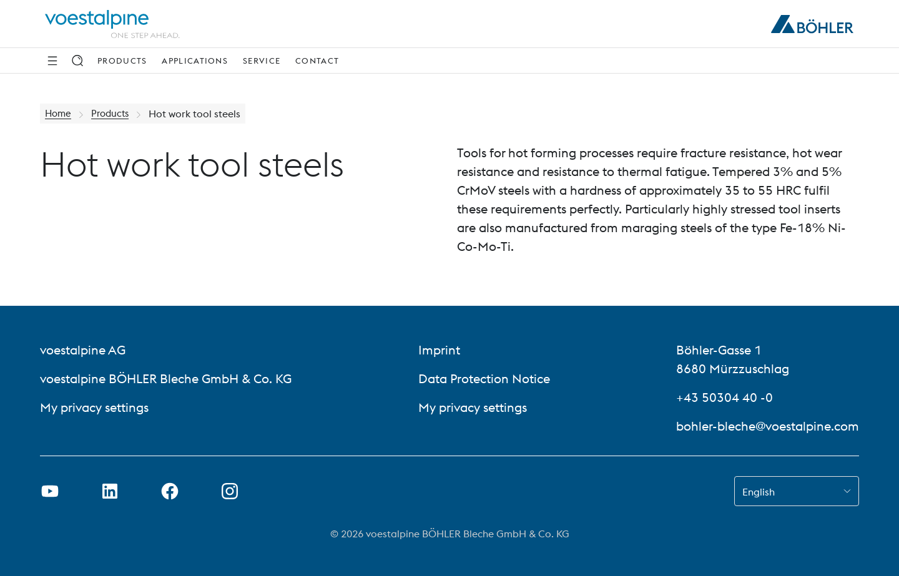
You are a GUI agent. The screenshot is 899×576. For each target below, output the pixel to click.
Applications (195, 61)
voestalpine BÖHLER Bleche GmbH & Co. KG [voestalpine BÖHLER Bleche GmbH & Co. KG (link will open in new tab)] (166, 378)
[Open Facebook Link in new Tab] (170, 491)
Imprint (439, 350)
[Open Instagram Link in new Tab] (230, 491)
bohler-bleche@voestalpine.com (767, 426)
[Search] (77, 60)
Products (122, 61)
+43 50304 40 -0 (724, 397)
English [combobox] (758, 492)
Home (59, 113)
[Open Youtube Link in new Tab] (50, 491)
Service (261, 61)
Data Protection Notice (484, 378)
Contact (317, 61)
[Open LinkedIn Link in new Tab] (110, 491)
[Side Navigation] (52, 60)
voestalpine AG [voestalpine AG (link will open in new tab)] (82, 350)
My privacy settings (94, 407)
